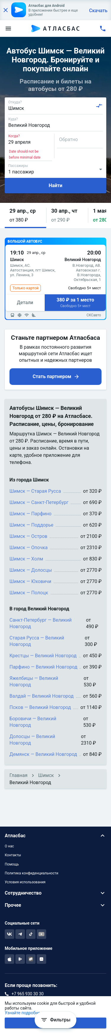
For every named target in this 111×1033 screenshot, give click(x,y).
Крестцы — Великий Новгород (43, 655)
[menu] (8, 28)
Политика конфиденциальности (31, 873)
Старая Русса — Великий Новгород (36, 641)
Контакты (13, 855)
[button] (25, 215)
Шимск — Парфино (30, 513)
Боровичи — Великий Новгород (32, 722)
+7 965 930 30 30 (28, 993)
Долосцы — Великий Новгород (32, 740)
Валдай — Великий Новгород (41, 696)
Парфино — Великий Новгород (43, 667)
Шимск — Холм (26, 559)
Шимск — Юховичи (30, 581)
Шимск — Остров (28, 536)
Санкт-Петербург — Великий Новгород (40, 623)
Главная (18, 775)
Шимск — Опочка (28, 547)
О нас (9, 846)
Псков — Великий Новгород (40, 707)
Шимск (46, 775)
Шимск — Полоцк (28, 593)
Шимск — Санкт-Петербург (38, 502)
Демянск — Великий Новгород (43, 754)
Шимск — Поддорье (31, 525)
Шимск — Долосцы (30, 570)
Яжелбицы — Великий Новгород (33, 681)
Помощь (12, 864)
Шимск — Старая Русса (35, 491)
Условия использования (25, 882)
